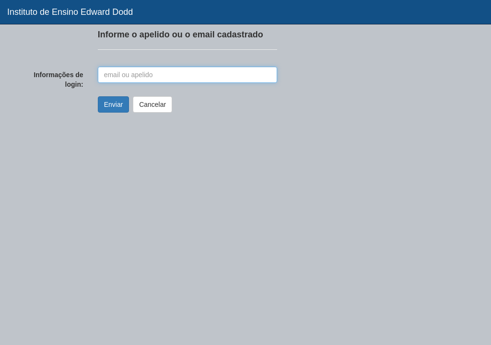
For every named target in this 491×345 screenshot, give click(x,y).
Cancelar (152, 104)
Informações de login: (58, 79)
